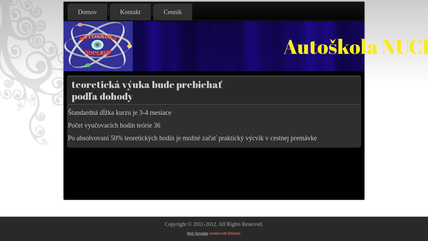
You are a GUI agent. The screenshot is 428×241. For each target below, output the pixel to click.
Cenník (173, 11)
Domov (87, 11)
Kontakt (130, 11)
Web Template (197, 233)
